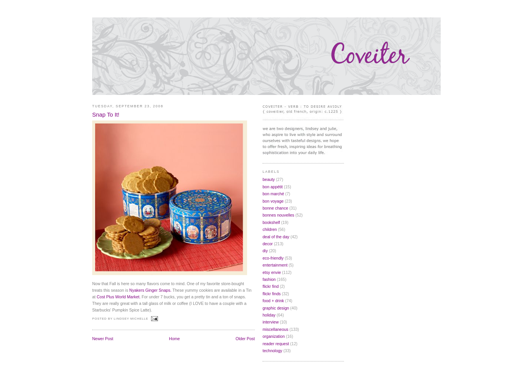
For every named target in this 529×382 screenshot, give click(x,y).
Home (174, 338)
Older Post (245, 338)
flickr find (271, 286)
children (270, 229)
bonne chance (275, 208)
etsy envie (272, 272)
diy (265, 250)
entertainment (275, 265)
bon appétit (273, 186)
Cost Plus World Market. (119, 296)
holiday (269, 315)
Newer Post (102, 338)
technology (272, 350)
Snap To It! (105, 115)
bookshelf (271, 222)
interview (271, 322)
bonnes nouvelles (278, 215)
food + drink (273, 300)
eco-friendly (273, 258)
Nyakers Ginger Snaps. (150, 290)
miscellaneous (276, 329)
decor (268, 243)
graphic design (276, 308)
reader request (276, 343)
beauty (269, 179)
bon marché (273, 193)
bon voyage (273, 201)
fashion (269, 279)
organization (274, 336)
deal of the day (276, 236)
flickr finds (272, 293)
